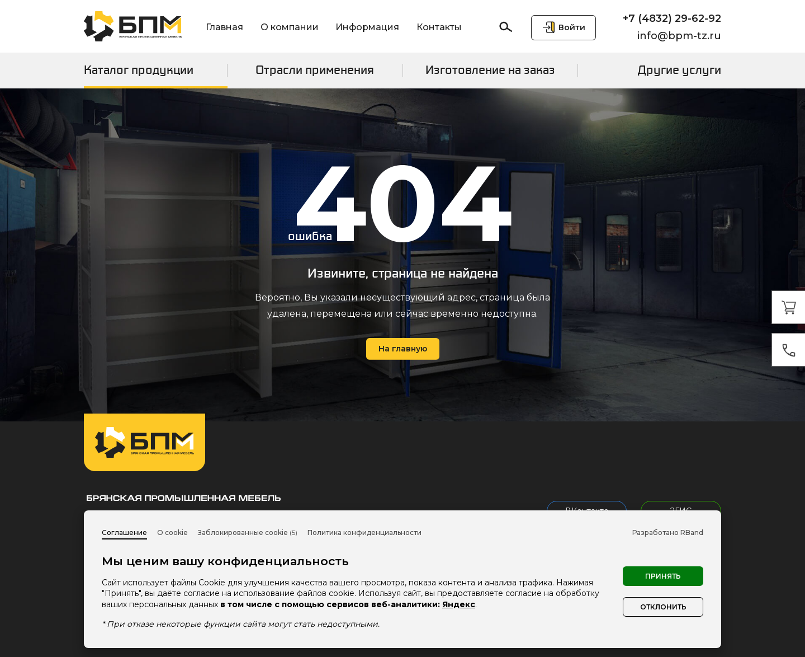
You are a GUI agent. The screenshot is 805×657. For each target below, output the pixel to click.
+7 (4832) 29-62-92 (672, 18)
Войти (571, 27)
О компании (290, 27)
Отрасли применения (314, 70)
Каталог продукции (138, 70)
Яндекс (458, 604)
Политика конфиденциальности (364, 532)
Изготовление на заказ (490, 70)
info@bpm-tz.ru (679, 36)
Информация (367, 27)
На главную (402, 349)
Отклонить (663, 607)
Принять (663, 576)
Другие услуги (679, 70)
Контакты (439, 27)
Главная (224, 27)
